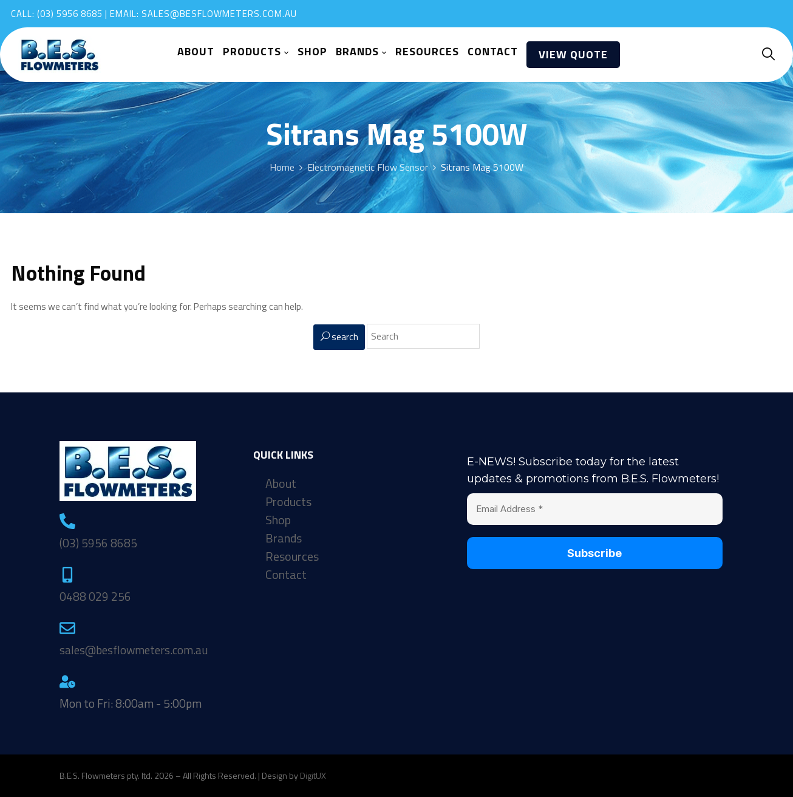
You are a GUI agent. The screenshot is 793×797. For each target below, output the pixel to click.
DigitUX (313, 775)
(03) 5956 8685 (70, 14)
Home (282, 167)
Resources (292, 556)
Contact (286, 575)
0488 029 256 (95, 596)
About (280, 483)
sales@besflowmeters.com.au (219, 14)
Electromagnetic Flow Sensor (367, 167)
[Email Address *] (594, 509)
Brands (283, 538)
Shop (278, 520)
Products (288, 502)
